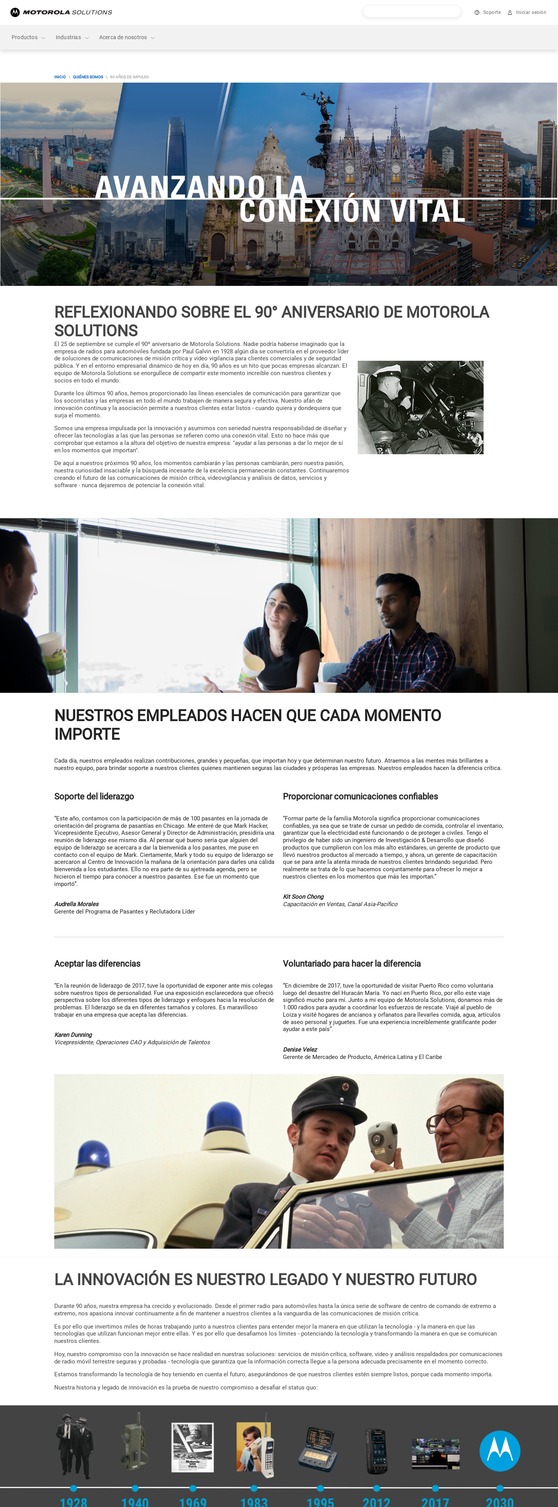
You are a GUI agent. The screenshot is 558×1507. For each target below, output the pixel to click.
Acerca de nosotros (127, 37)
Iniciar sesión (531, 12)
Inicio (60, 77)
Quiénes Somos (88, 77)
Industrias (73, 37)
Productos (29, 37)
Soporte (492, 12)
